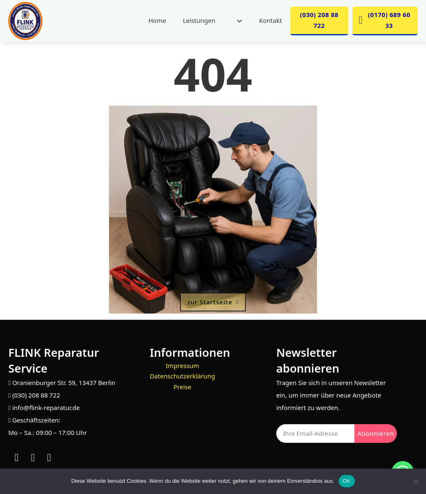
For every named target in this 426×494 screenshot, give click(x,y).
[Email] (315, 433)
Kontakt (270, 20)
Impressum (182, 365)
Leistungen (199, 20)
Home (157, 20)
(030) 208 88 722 (319, 20)
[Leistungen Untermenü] (239, 21)
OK (347, 481)
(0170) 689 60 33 (384, 20)
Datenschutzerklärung (182, 376)
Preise (182, 387)
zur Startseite (213, 302)
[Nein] (415, 481)
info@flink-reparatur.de (45, 407)
